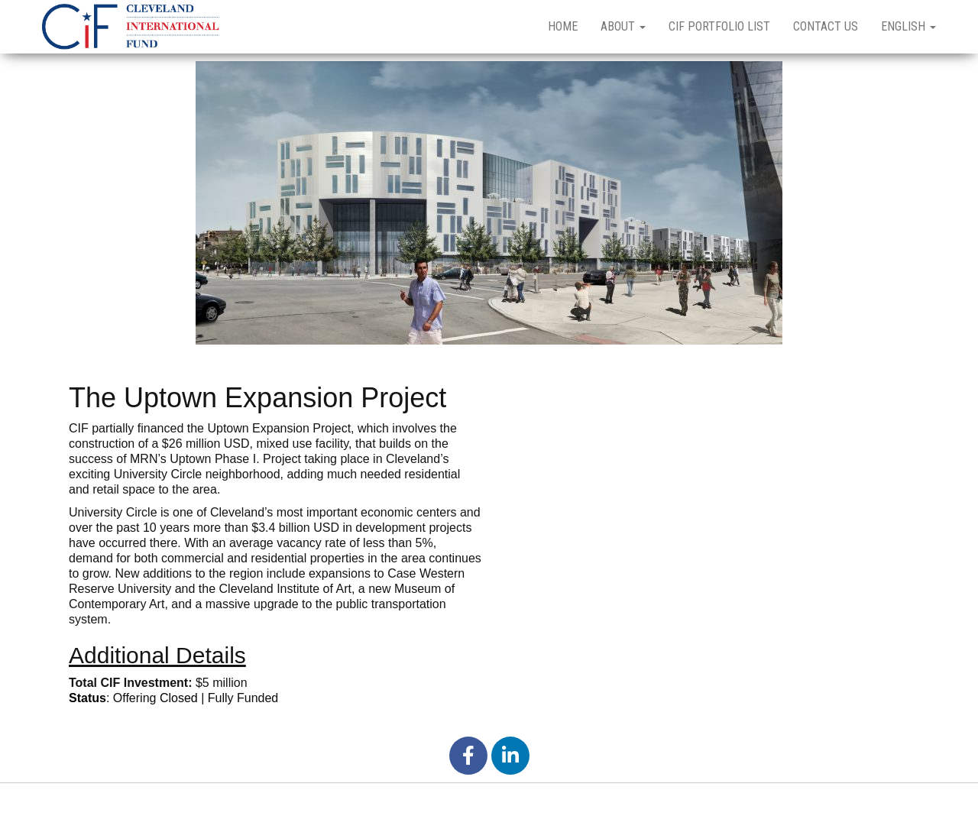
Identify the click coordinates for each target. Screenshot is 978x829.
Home (563, 26)
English (908, 26)
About (623, 26)
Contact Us (825, 26)
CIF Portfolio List (719, 26)
